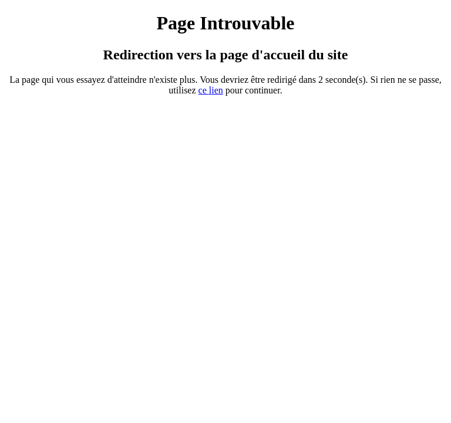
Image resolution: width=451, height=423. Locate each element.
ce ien (210, 90)
